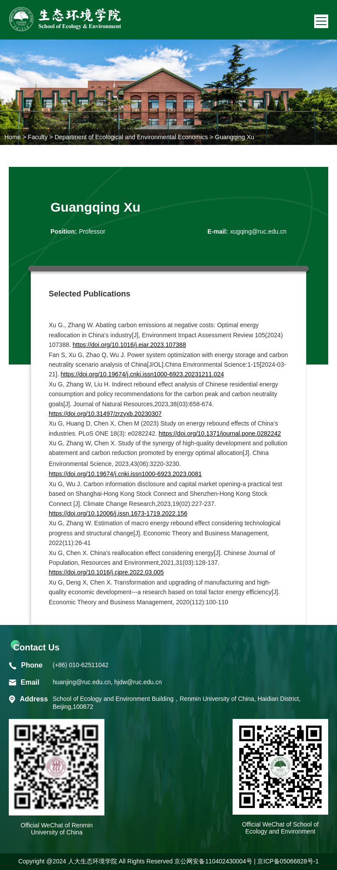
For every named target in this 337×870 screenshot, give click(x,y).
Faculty (37, 137)
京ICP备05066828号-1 (288, 861)
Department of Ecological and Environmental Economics (131, 137)
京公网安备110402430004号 (213, 861)
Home (12, 137)
